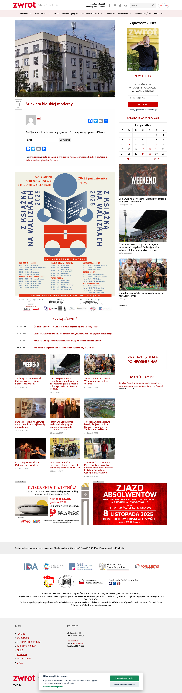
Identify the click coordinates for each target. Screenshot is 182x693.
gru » (156, 158)
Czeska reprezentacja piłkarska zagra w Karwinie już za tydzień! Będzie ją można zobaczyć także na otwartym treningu (64, 383)
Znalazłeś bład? (143, 359)
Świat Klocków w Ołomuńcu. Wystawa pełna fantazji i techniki (98, 381)
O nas (157, 13)
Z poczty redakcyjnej (64, 13)
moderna (36, 160)
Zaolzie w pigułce (90, 13)
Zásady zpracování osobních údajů (143, 109)
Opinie (109, 13)
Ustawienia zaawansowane (124, 685)
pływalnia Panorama (50, 160)
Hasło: (42, 140)
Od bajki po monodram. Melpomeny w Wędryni (27, 463)
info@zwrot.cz (78, 643)
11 (129, 144)
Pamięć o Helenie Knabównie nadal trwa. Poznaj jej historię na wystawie (30, 424)
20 (143, 149)
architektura (35, 157)
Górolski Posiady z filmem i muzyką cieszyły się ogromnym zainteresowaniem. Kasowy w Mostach (141, 384)
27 (143, 154)
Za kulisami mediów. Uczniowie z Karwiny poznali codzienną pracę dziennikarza (65, 465)
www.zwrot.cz (72, 641)
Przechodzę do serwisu (124, 678)
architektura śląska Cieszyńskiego (73, 157)
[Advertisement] (143, 325)
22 (156, 149)
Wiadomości (41, 13)
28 (150, 154)
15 (156, 144)
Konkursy (123, 13)
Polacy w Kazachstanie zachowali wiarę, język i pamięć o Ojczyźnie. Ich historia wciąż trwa (61, 425)
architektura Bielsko (49, 157)
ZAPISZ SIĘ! (143, 104)
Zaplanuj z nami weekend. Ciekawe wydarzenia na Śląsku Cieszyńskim (28, 381)
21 (150, 149)
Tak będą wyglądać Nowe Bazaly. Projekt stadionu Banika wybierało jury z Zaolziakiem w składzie (97, 425)
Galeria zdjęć (141, 13)
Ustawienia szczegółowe (53, 687)
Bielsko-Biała (94, 157)
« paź (129, 158)
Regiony (24, 13)
